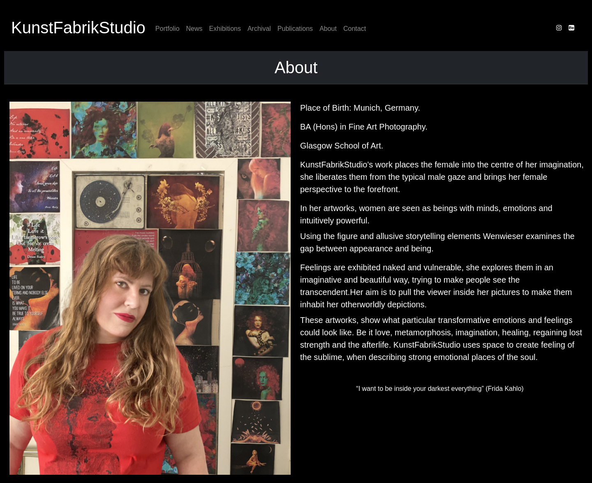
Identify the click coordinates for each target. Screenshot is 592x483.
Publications (295, 28)
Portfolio (167, 28)
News (194, 28)
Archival (259, 28)
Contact (354, 28)
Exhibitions (225, 28)
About (328, 28)
